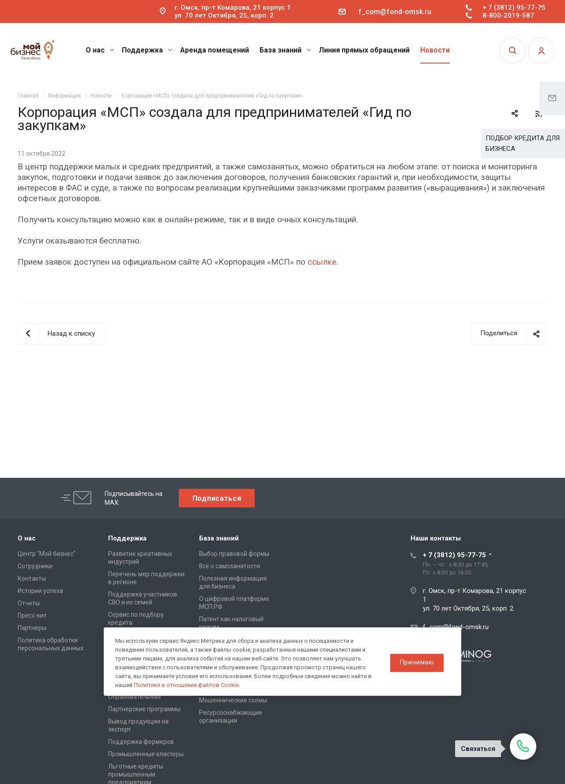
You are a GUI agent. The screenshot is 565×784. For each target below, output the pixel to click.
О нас (100, 50)
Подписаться (216, 498)
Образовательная (134, 696)
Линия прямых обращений (364, 50)
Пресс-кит (32, 615)
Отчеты (29, 603)
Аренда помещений (214, 50)
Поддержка (147, 50)
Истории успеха (40, 590)
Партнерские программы (144, 709)
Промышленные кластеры (146, 754)
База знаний (285, 50)
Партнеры (32, 627)
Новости (435, 50)
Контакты (32, 578)
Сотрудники (35, 566)
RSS (538, 114)
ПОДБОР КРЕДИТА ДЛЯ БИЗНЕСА (523, 143)
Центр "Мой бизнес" (46, 553)
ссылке (322, 262)
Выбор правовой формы (234, 553)
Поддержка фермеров (141, 741)
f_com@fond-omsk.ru (394, 12)
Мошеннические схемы (233, 700)
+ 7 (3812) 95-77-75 (514, 7)
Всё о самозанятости (229, 566)
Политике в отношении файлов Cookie (186, 685)
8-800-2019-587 (508, 15)
